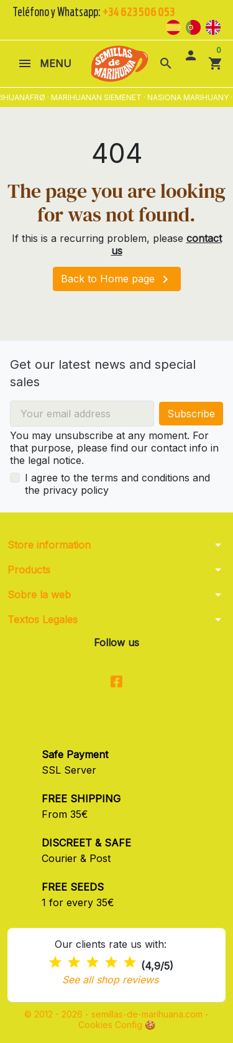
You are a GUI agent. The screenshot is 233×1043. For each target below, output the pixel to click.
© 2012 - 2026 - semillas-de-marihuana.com (114, 1014)
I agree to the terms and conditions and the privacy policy (117, 483)
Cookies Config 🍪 (116, 1024)
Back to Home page (117, 279)
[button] (166, 63)
